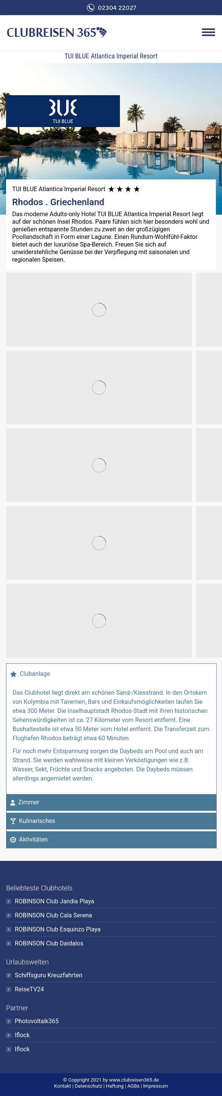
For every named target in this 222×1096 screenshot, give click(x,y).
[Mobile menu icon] (208, 32)
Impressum (155, 1086)
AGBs (133, 1086)
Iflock (22, 1035)
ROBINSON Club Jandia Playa (54, 901)
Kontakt (62, 1086)
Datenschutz (88, 1086)
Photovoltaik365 (37, 1021)
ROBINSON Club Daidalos (49, 943)
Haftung (115, 1086)
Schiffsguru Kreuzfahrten (48, 975)
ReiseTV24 (29, 989)
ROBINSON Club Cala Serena (53, 915)
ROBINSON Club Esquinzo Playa (58, 929)
